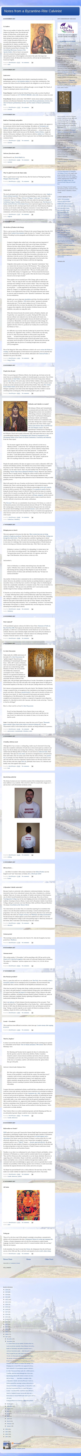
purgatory (40, 495)
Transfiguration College (10, 899)
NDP (4, 1132)
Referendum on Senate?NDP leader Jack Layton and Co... (21, 1395)
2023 (6, 1297)
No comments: (26, 62)
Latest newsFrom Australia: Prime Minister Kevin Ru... (20, 1346)
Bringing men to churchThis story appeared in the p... (20, 1366)
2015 (6, 1317)
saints (8, 64)
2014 (6, 1319)
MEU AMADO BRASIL (63, 232)
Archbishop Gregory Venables (11, 202)
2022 (6, 1299)
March (8, 1421)
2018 (6, 1309)
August (9, 1408)
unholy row (41, 134)
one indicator (11, 1002)
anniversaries (10, 731)
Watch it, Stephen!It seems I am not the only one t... (19, 1393)
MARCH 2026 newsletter (64, 201)
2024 (6, 1294)
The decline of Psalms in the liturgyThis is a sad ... (19, 1358)
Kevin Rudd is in (19, 157)
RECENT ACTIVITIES (63, 228)
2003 (6, 1436)
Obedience (13, 940)
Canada (9, 1117)
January (9, 1426)
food (8, 768)
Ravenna (8, 503)
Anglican (9, 216)
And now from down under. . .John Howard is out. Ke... (20, 1351)
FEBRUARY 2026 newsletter (65, 203)
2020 (6, 1304)
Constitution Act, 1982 (34, 1093)
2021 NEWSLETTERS (63, 217)
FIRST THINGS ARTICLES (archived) (67, 253)
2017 (6, 1312)
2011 (6, 1327)
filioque (35, 495)
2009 (6, 1331)
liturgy (9, 360)
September (10, 1406)
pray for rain (24, 89)
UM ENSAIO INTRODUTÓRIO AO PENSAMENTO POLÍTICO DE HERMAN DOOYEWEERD (66, 241)
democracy (14, 1117)
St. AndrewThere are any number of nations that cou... (20, 1343)
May (8, 1416)
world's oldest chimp (45, 1251)
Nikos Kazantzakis (45, 914)
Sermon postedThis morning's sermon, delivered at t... (20, 1383)
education (9, 925)
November (9, 1341)
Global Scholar (71, 49)
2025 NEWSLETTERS (63, 208)
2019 (6, 1307)
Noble (18, 379)
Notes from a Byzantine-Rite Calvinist (33, 11)
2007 (6, 1336)
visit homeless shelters (23, 81)
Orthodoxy (17, 519)
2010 (6, 1329)
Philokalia (34, 914)
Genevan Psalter (43, 353)
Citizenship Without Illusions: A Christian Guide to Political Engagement (67, 82)
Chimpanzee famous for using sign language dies (39, 1239)
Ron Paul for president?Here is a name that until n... (19, 1388)
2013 (6, 1322)
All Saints (9, 1398)
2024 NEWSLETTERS (63, 210)
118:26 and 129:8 (36, 874)
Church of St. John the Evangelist (12, 959)
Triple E (21, 1142)
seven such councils (45, 487)
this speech (22, 992)
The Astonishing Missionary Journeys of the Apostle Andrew (15, 50)
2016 (6, 1314)
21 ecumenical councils (39, 489)
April (8, 1418)
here (9, 381)
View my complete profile (18, 1448)
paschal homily (26, 692)
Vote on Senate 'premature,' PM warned (32, 1044)
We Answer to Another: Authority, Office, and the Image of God (66, 73)
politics (20, 1176)
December (9, 1339)
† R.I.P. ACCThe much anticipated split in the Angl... (20, 1356)
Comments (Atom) (15, 1263)
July (8, 1411)
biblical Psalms (40, 872)
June (8, 1413)
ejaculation (28, 299)
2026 (6, 1289)
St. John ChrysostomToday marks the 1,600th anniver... (20, 1371)
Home (28, 1259)
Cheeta (28, 1249)
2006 (6, 1429)
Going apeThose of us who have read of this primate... (20, 1400)
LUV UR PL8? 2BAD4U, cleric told (28, 95)
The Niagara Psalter (66, 180)
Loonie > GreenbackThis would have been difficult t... (20, 1390)
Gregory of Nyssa (24, 914)
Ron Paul (35, 980)
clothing (9, 857)
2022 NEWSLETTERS (63, 215)
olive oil (23, 761)
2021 (6, 1302)
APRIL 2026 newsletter (63, 199)
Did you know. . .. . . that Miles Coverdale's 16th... (19, 1378)
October (9, 1403)
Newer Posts (7, 1259)
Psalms (13, 360)
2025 (6, 1292)
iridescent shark (43, 751)
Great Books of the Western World (19, 905)
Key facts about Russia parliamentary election (36, 101)
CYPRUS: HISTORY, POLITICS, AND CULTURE (66, 246)
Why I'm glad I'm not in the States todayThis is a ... (19, 1353)
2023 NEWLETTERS (63, 212)
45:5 (29, 874)
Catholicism (10, 519)
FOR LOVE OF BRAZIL (63, 230)
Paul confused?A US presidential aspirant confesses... (20, 1368)
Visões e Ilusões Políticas (69, 147)
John (14, 379)
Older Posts (49, 1259)
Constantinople (19, 731)
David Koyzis (17, 1443)
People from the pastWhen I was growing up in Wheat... (20, 1361)
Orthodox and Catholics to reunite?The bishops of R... (20, 1363)
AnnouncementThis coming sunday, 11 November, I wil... (21, 1385)
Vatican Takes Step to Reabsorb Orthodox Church (24, 471)
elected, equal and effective (37, 1142)
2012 (6, 1324)
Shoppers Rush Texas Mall (10, 179)
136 (24, 301)
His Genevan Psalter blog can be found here (66, 182)
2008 (6, 1334)
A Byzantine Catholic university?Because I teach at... (20, 1380)
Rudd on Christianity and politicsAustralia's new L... (19, 1348)
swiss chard (21, 753)
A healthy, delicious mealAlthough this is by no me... (19, 1373)
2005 (6, 1431)
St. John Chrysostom (16, 657)
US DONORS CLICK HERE (68, 41)
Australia (9, 109)
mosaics (32, 509)
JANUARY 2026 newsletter (64, 206)
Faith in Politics (39, 132)
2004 (6, 1434)
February (9, 1423)
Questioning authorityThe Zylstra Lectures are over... (20, 1375)
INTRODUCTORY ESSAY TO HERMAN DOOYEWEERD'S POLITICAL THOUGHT (65, 236)
